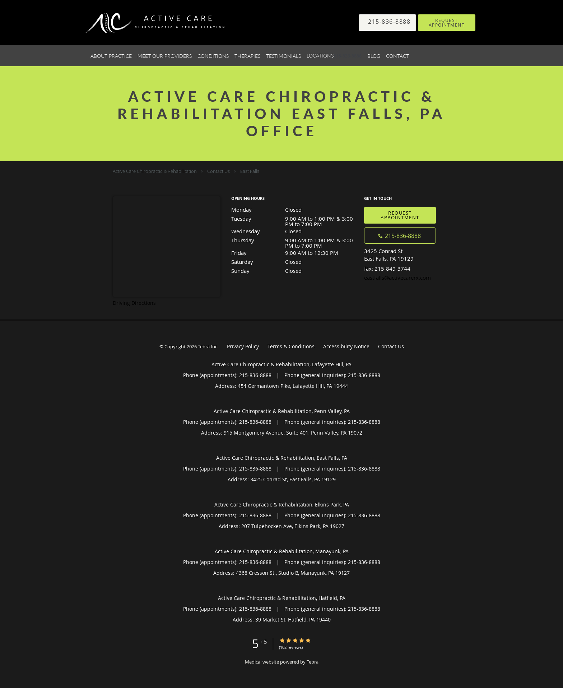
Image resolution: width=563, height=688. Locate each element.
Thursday (294, 241)
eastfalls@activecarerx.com (397, 277)
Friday (294, 252)
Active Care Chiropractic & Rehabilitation (155, 171)
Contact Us (218, 171)
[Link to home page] (144, 22)
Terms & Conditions (291, 346)
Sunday (294, 270)
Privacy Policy (243, 346)
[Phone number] (400, 235)
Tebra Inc (207, 346)
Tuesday (294, 219)
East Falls (249, 171)
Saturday (294, 261)
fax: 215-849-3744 (387, 268)
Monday (294, 209)
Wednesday (294, 231)
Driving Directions (134, 302)
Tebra (312, 662)
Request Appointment (400, 215)
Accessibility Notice (346, 346)
